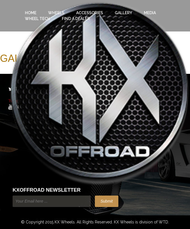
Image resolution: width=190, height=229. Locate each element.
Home (30, 13)
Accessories (89, 13)
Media (150, 13)
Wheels (56, 13)
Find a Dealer (76, 18)
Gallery (123, 13)
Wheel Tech (37, 18)
